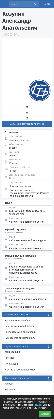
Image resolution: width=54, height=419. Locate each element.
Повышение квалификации (19, 326)
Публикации (11, 363)
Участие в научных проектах (20, 369)
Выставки (10, 389)
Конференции (12, 352)
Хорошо (45, 414)
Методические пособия (17, 320)
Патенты (9, 357)
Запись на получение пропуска (27, 123)
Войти (47, 4)
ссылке (38, 405)
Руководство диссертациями (20, 338)
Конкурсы (10, 383)
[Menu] (3, 4)
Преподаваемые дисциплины (21, 332)
